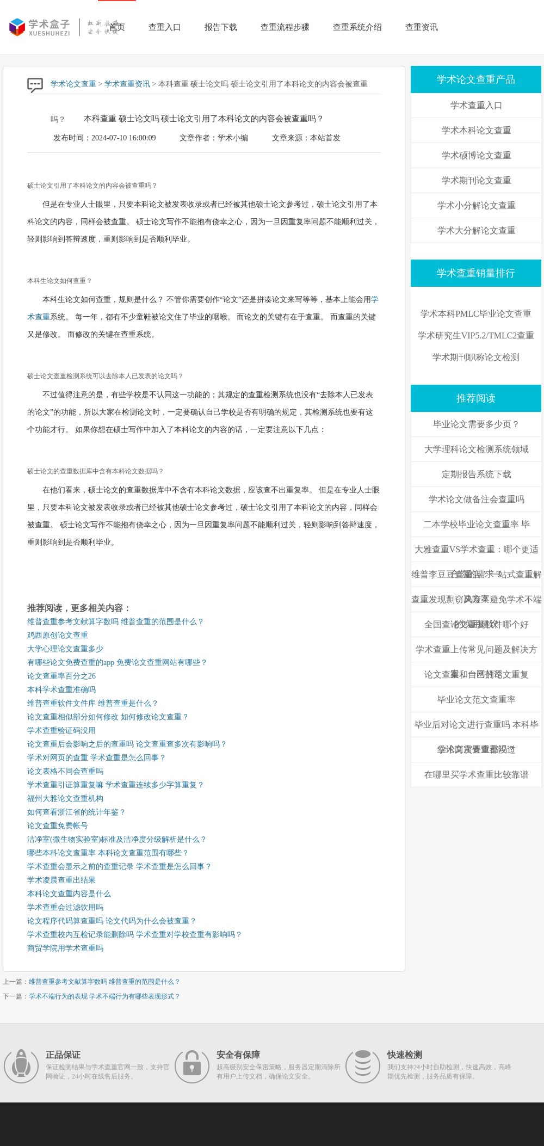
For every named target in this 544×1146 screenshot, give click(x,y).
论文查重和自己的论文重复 (476, 674)
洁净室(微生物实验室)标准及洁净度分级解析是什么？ (117, 839)
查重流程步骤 (285, 27)
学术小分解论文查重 (476, 205)
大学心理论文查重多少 (65, 649)
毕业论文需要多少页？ (476, 424)
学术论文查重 (73, 84)
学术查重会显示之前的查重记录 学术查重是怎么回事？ (119, 866)
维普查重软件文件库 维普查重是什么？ (93, 703)
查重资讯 (421, 27)
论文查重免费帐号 (57, 826)
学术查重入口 (476, 105)
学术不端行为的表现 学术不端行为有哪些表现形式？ (105, 996)
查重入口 (165, 27)
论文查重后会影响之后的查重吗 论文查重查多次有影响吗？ (127, 744)
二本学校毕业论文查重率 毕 (476, 524)
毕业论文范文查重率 (476, 699)
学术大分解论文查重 (476, 230)
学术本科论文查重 (476, 130)
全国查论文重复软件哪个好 (476, 624)
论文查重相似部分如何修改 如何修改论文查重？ (108, 717)
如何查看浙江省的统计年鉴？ (76, 812)
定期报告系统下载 (476, 474)
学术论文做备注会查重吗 (476, 499)
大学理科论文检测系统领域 (476, 449)
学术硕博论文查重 (476, 155)
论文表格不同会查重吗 (65, 771)
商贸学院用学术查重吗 (65, 948)
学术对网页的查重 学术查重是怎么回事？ (96, 758)
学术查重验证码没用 (61, 730)
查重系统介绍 (357, 27)
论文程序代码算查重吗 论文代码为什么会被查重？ (112, 921)
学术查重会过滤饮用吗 (65, 907)
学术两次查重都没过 (476, 749)
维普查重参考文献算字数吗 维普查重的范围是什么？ (116, 622)
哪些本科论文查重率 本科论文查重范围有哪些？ (108, 853)
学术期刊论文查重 (476, 180)
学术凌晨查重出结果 (61, 880)
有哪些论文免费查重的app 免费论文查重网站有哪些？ (117, 662)
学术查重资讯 (127, 84)
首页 (117, 27)
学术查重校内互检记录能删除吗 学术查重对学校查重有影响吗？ (135, 935)
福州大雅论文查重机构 (65, 798)
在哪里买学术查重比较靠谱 (476, 774)
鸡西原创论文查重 (57, 635)
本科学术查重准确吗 (61, 690)
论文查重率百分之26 (61, 676)
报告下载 (221, 27)
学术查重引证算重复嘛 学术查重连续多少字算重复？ (116, 785)
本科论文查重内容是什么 (69, 894)
